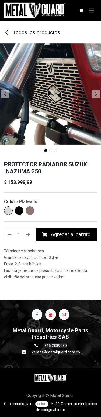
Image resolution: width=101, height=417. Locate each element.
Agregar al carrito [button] (66, 234)
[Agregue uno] (28, 235)
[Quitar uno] (9, 235)
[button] (5, 94)
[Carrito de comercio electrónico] (80, 10)
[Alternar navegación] (91, 10)
